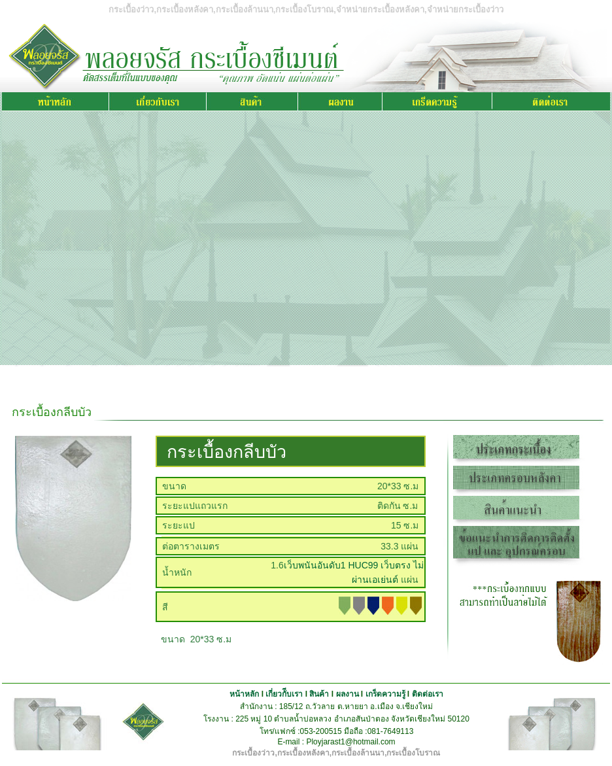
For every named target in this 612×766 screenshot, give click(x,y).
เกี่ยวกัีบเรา (284, 694)
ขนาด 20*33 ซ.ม (193, 639)
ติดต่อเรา (427, 694)
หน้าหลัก (244, 694)
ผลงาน (347, 694)
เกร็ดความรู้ (385, 694)
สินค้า (319, 694)
